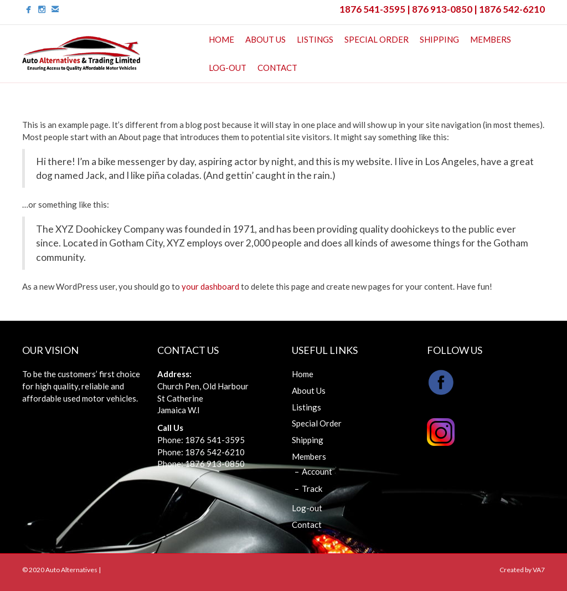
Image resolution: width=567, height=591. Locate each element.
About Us (265, 39)
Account (317, 471)
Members (490, 39)
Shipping (439, 39)
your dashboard (210, 286)
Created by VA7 (522, 570)
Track (312, 489)
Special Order (376, 39)
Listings (315, 39)
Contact (277, 68)
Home (221, 39)
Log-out (227, 68)
